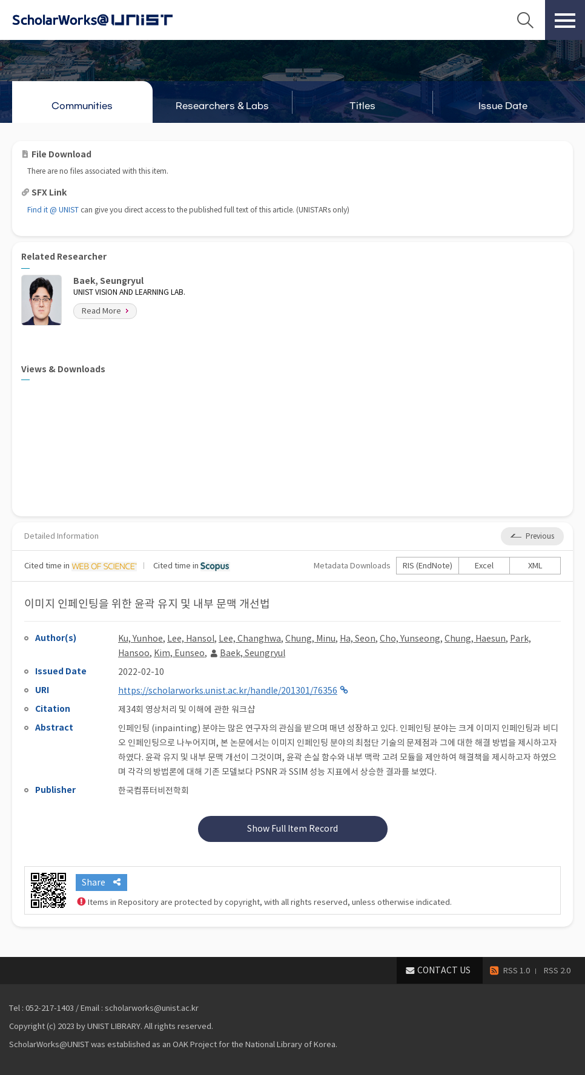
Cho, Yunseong (410, 638)
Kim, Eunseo (179, 653)
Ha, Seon (357, 638)
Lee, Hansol (190, 638)
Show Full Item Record (292, 828)
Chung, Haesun (475, 638)
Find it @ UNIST (53, 209)
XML (535, 566)
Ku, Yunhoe (140, 638)
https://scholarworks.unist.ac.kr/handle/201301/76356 (227, 690)
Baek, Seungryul (252, 653)
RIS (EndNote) (427, 566)
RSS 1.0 (516, 970)
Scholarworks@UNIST (112, 20)
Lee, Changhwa (250, 638)
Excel (484, 566)
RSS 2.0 (557, 970)
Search (525, 20)
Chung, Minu (310, 638)
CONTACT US (444, 970)
